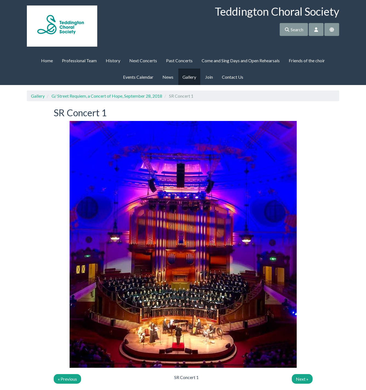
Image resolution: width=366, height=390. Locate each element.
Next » (302, 378)
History (113, 60)
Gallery (189, 77)
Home (47, 60)
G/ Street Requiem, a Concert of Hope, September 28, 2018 (107, 95)
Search (293, 29)
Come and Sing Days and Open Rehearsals (241, 60)
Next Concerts (143, 60)
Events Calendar (138, 77)
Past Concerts (179, 60)
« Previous (67, 378)
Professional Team (79, 60)
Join (209, 77)
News (167, 77)
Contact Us (232, 77)
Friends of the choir (307, 60)
